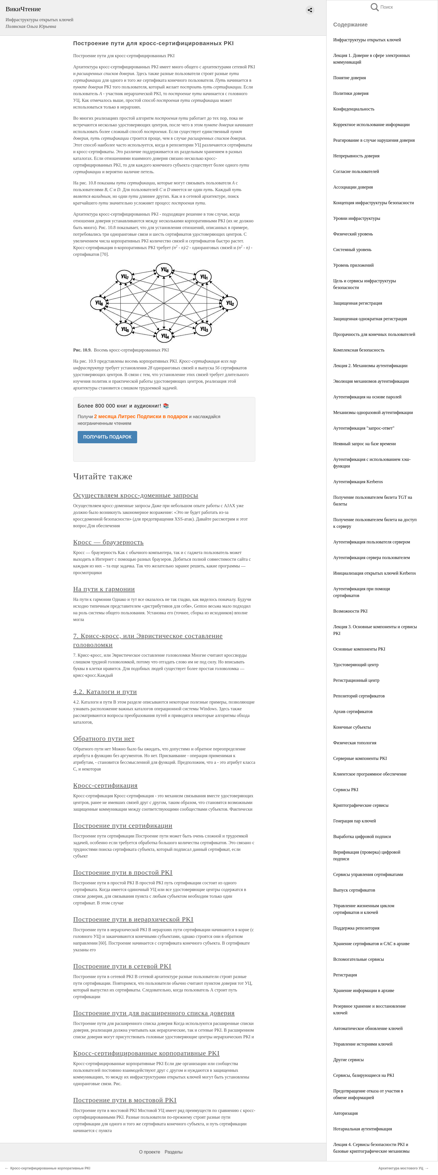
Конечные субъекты (352, 727)
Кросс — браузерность (108, 542)
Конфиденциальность (353, 109)
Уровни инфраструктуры (356, 218)
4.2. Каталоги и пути (105, 691)
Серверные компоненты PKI (360, 758)
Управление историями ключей (362, 1044)
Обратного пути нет (104, 738)
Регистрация (345, 974)
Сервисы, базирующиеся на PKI (363, 1075)
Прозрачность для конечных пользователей (374, 334)
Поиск (381, 7)
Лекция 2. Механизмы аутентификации (370, 365)
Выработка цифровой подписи (362, 836)
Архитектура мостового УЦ (401, 1168)
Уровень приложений (353, 265)
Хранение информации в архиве (363, 990)
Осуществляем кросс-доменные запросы (135, 495)
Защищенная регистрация (357, 303)
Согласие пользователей (356, 171)
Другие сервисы (348, 1059)
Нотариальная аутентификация (362, 1128)
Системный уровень (352, 249)
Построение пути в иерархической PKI (133, 919)
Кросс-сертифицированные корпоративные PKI (146, 1053)
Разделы (173, 1152)
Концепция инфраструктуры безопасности (373, 202)
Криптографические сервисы (361, 805)
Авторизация (345, 1113)
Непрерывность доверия (356, 155)
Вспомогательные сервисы (358, 959)
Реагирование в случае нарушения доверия (374, 140)
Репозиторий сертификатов (359, 696)
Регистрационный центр (356, 680)
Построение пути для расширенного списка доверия (154, 1013)
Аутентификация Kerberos (358, 481)
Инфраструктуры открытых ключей (367, 39)
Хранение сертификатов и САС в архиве (371, 943)
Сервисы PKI (345, 789)
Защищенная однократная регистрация (370, 318)
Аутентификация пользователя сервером (371, 542)
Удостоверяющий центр (356, 664)
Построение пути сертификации (122, 825)
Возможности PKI (350, 611)
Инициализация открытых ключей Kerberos (374, 573)
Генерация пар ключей (354, 820)
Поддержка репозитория (356, 928)
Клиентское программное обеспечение (370, 774)
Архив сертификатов (353, 711)
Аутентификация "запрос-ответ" (363, 428)
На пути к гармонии (104, 589)
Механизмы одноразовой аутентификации (373, 412)
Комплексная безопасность (358, 350)
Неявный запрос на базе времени (364, 443)
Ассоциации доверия (353, 187)
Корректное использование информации (371, 124)
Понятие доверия (349, 77)
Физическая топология (354, 742)
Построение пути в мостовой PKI (125, 1100)
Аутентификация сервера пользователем (371, 557)
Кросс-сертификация (105, 785)
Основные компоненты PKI (359, 649)
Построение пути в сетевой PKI (122, 966)
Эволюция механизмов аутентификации (371, 381)
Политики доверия (350, 93)
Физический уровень (353, 234)
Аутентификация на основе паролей (367, 396)
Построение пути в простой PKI (123, 872)
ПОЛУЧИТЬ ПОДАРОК (107, 437)
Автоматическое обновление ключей (368, 1028)
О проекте (149, 1152)
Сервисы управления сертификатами (368, 874)
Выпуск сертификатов (354, 890)
